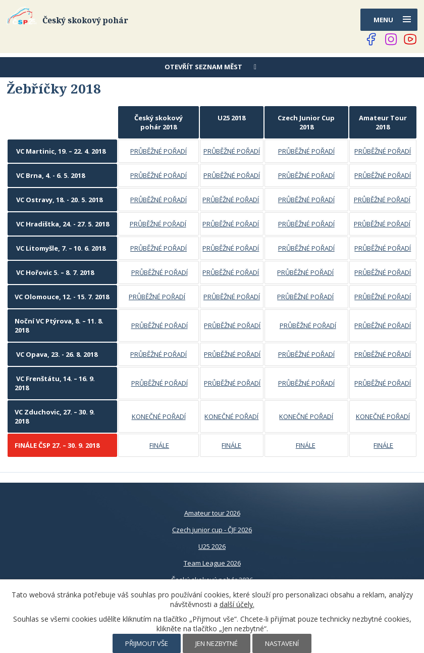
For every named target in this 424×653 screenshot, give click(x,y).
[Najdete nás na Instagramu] (391, 39)
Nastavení (282, 643)
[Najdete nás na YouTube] (410, 39)
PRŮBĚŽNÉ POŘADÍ (158, 151)
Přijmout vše (146, 643)
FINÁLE (159, 445)
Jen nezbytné (216, 643)
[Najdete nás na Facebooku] (371, 39)
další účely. (237, 604)
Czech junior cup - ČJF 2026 (212, 529)
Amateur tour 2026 (212, 513)
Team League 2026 (212, 563)
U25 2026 (212, 546)
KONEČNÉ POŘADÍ (159, 416)
